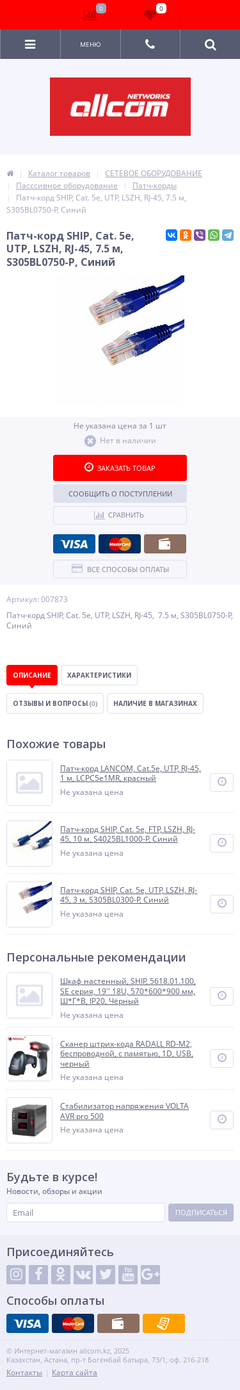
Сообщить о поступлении (120, 493)
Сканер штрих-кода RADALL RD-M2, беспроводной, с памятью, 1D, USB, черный (126, 1054)
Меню (90, 44)
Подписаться (201, 1212)
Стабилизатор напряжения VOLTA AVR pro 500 (124, 1111)
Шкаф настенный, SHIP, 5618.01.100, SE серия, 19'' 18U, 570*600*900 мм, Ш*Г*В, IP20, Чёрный (128, 991)
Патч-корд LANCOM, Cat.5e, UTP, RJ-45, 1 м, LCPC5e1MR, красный (130, 773)
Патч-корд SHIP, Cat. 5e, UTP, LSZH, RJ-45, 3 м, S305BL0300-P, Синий (128, 895)
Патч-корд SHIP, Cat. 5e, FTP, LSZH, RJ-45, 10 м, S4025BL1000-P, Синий (127, 834)
